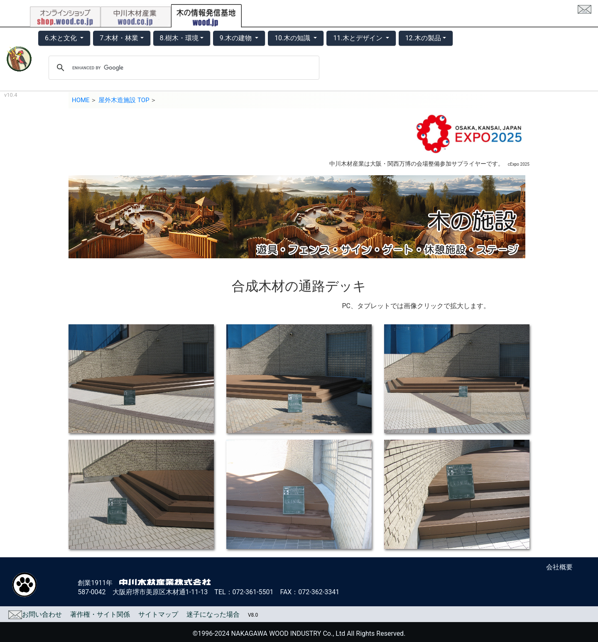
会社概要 (559, 567)
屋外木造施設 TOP (123, 100)
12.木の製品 (423, 38)
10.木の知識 (293, 38)
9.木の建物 (236, 38)
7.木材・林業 (119, 38)
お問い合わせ (35, 614)
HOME (81, 100)
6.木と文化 (61, 38)
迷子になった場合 (213, 614)
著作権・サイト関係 (100, 614)
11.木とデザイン (358, 38)
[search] (182, 68)
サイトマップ (158, 614)
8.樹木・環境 (179, 38)
